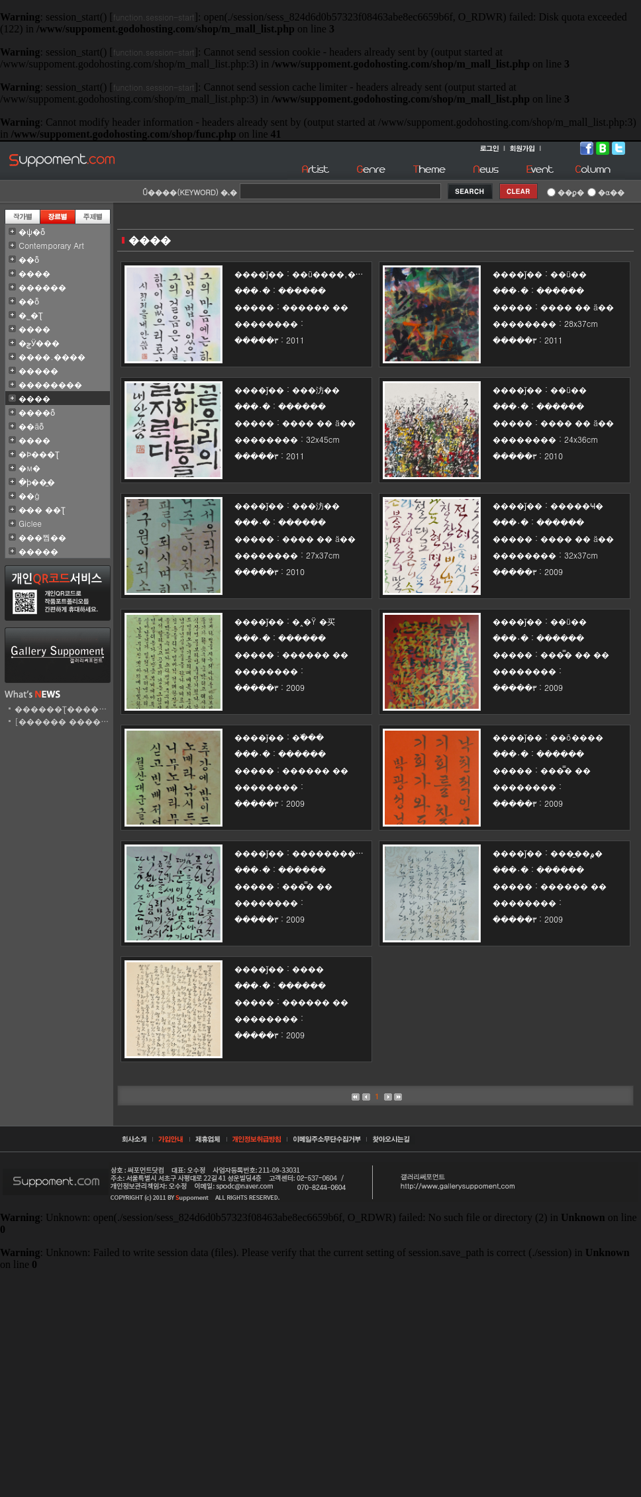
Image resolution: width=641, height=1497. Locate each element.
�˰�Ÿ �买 (313, 621)
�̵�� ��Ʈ (42, 509)
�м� (29, 467)
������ (42, 287)
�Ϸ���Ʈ (39, 453)
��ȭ (29, 259)
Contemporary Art (51, 245)
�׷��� (34, 439)
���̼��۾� (576, 852)
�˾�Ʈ (31, 314)
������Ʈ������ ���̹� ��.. (94, 708)
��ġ (29, 495)
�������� (50, 384)
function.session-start (154, 17)
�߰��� (308, 737)
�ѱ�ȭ (32, 231)
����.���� (52, 356)
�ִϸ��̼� (37, 481)
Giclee (30, 523)
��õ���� (576, 737)
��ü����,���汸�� (343, 273)
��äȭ (31, 425)
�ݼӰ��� (39, 342)
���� (34, 273)
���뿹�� (42, 537)
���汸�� (316, 389)
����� (38, 370)
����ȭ (37, 412)
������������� (343, 852)
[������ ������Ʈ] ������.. (98, 721)
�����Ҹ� (576, 505)
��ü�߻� (568, 273)
